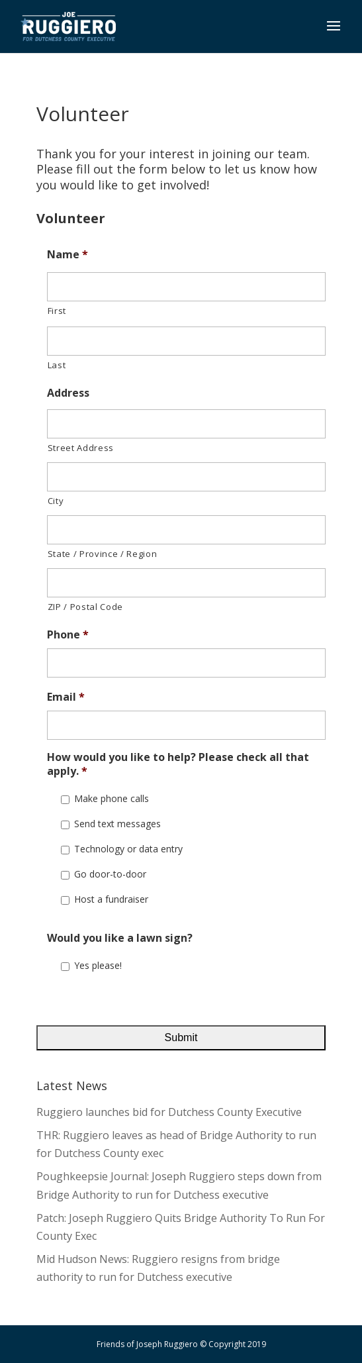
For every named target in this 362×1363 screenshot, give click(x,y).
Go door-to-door (110, 874)
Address (68, 393)
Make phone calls (111, 798)
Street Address (81, 448)
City (56, 501)
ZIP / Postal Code (85, 607)
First (57, 311)
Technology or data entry (128, 848)
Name (67, 255)
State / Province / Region (103, 554)
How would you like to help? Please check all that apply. (178, 764)
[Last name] (186, 341)
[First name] (186, 286)
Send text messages (117, 823)
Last (57, 365)
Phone (68, 635)
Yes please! (98, 965)
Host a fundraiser (111, 899)
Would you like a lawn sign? (120, 938)
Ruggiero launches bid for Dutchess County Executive (169, 1112)
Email (66, 697)
